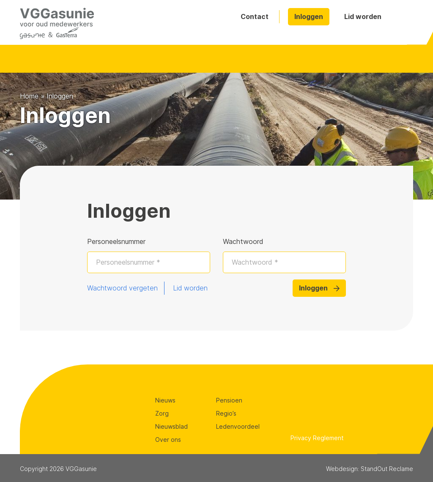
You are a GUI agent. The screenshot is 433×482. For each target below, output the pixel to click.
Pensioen (229, 400)
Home (29, 96)
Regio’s (226, 413)
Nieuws (165, 400)
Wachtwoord (243, 241)
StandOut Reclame (387, 468)
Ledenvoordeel (238, 426)
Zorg (162, 413)
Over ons (168, 439)
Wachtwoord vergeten (122, 288)
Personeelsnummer (116, 241)
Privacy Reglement (317, 437)
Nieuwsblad (171, 426)
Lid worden (362, 16)
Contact (255, 16)
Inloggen (308, 16)
